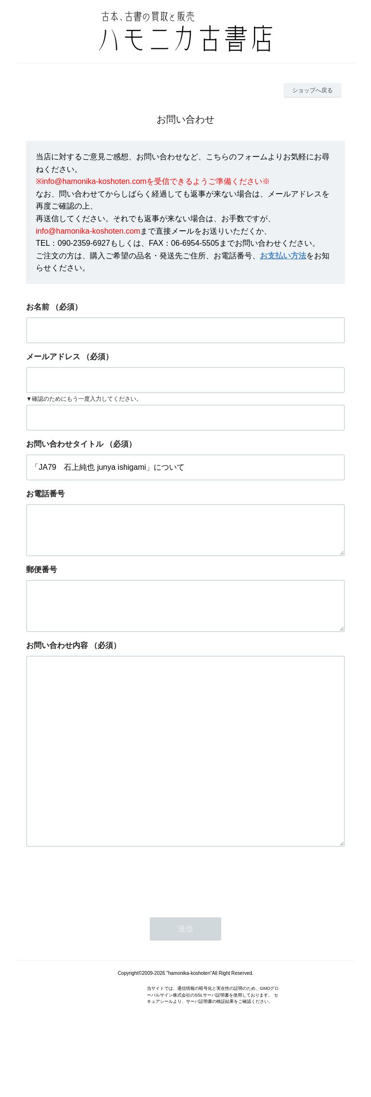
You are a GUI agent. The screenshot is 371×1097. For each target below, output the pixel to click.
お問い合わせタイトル (64, 444)
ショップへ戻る (312, 90)
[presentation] (99, 933)
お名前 (37, 307)
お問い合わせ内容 (57, 661)
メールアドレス (53, 356)
